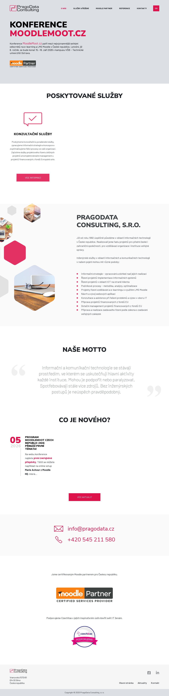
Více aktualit (84, 497)
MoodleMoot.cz (32, 43)
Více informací (32, 167)
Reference (124, 8)
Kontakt (155, 683)
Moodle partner (104, 8)
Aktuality (142, 683)
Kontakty (142, 8)
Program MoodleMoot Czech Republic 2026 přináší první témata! (39, 448)
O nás (63, 8)
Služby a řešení (81, 8)
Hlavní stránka (126, 683)
